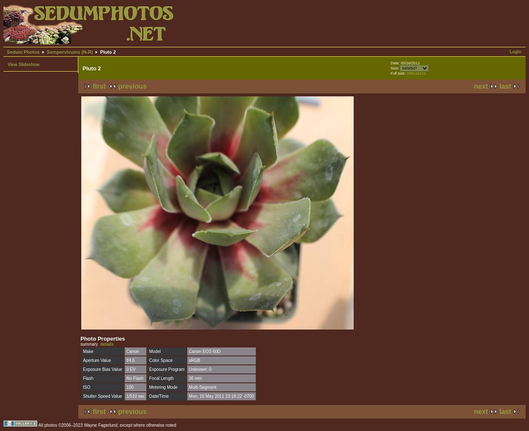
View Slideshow (24, 64)
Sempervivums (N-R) (70, 52)
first (99, 86)
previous (132, 86)
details (107, 344)
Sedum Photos (23, 52)
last (505, 86)
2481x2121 (416, 73)
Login (515, 51)
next (481, 86)
